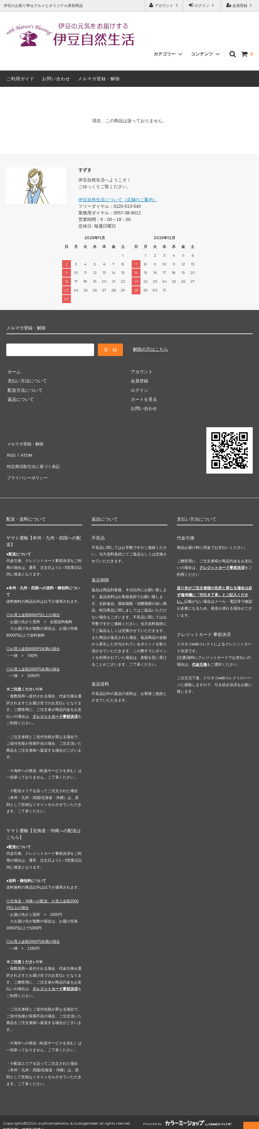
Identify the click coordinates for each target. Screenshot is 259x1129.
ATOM (25, 451)
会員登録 (240, 5)
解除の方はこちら (150, 349)
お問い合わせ (56, 78)
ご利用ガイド (20, 78)
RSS (10, 451)
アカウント (164, 5)
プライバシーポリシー (28, 470)
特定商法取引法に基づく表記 (34, 461)
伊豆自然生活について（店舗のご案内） (117, 199)
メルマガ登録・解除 (99, 78)
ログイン (202, 5)
